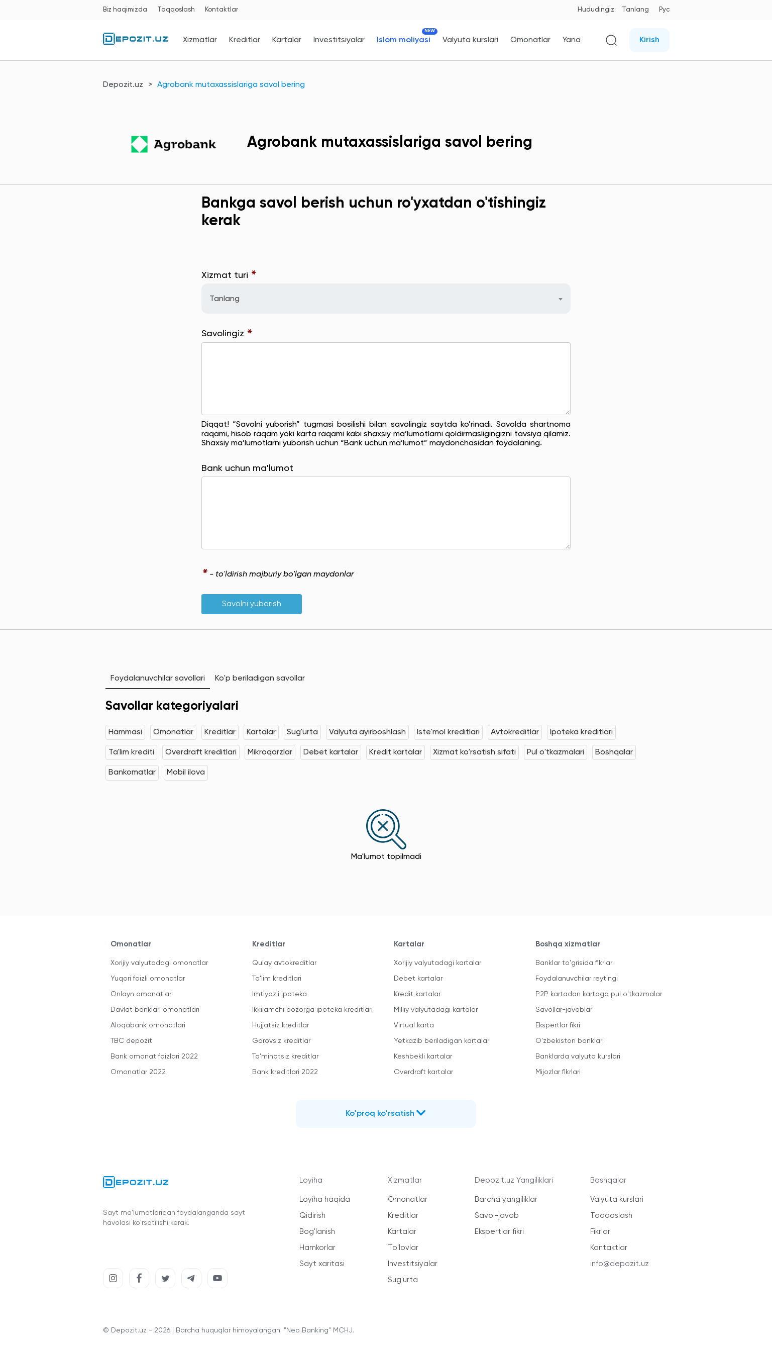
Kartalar (286, 40)
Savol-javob (497, 1215)
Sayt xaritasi (322, 1264)
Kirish (649, 40)
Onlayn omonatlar (141, 994)
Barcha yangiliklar (506, 1199)
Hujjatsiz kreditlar (280, 1025)
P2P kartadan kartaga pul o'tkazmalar (598, 994)
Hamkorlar (317, 1248)
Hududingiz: (597, 10)
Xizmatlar (200, 40)
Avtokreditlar (515, 732)
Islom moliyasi (403, 40)
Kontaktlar (221, 10)
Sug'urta (302, 732)
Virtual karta (414, 1025)
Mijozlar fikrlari (558, 1072)
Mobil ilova (186, 772)
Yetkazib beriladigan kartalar (441, 1040)
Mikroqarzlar (270, 752)
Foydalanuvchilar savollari (158, 679)
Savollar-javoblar (563, 1009)
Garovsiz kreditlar (281, 1040)
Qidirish (312, 1215)
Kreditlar (244, 40)
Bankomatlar (132, 772)
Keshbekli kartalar (423, 1056)
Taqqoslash (176, 10)
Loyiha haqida (324, 1199)
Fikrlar (600, 1231)
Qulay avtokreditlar (284, 963)
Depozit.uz (123, 85)
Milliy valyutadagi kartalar (436, 1009)
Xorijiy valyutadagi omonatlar (159, 963)
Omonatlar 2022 (138, 1072)
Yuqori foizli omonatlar (148, 978)
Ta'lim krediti (131, 752)
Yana (572, 40)
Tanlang (635, 10)
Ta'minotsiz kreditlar (285, 1056)
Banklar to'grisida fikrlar (573, 963)
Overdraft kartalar (423, 1072)
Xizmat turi (229, 275)
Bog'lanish (317, 1231)
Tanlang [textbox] (224, 299)
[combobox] (386, 298)
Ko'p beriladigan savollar (260, 679)
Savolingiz (227, 334)
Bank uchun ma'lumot (247, 468)
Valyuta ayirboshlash (367, 732)
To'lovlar (403, 1248)
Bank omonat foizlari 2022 (154, 1056)
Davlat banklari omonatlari (155, 1009)
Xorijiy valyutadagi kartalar (437, 963)
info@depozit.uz (619, 1264)
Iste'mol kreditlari (448, 732)
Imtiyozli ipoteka (279, 994)
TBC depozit (131, 1040)
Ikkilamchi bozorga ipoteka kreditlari (312, 1009)
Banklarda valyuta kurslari (577, 1056)
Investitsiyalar (339, 40)
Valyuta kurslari (470, 40)
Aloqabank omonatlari (148, 1025)
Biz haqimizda (125, 10)
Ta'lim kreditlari (276, 978)
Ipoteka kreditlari (581, 732)
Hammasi (125, 732)
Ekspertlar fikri (557, 1025)
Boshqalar (614, 752)
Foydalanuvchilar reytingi (576, 978)
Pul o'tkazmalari (555, 752)
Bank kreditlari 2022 (285, 1072)
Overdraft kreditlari (201, 752)
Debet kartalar (330, 752)
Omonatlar (530, 40)
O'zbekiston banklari (569, 1040)
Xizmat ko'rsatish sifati (474, 752)
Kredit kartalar (395, 752)
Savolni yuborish (251, 604)
